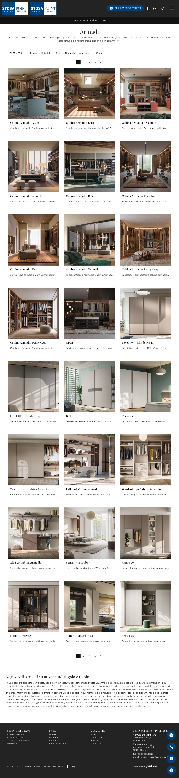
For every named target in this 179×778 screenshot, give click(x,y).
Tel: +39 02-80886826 (143, 754)
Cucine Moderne (15, 734)
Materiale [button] (46, 53)
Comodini (96, 743)
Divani (52, 734)
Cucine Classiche (15, 737)
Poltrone (53, 737)
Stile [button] (58, 53)
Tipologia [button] (70, 53)
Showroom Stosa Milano (19, 740)
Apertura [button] (84, 53)
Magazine (12, 743)
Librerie (53, 740)
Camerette (96, 737)
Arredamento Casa (89, 20)
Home (75, 20)
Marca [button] (33, 53)
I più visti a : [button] (99, 53)
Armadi (103, 20)
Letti (93, 734)
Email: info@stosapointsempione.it (150, 757)
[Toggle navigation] (170, 8)
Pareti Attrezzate (57, 743)
